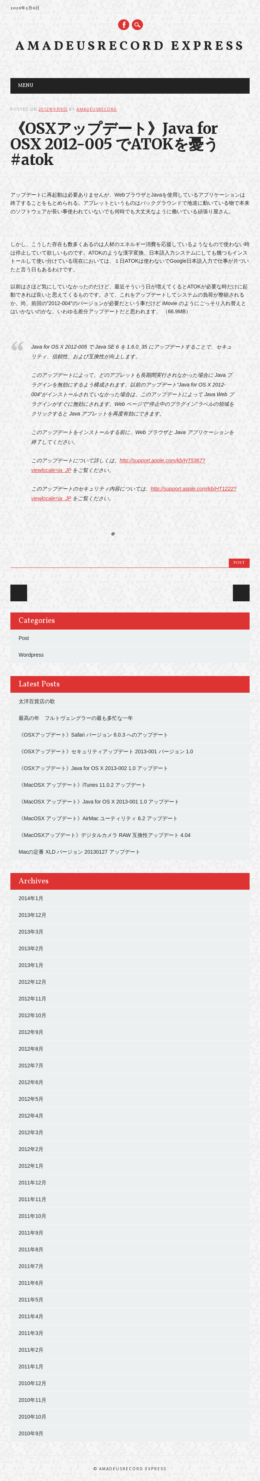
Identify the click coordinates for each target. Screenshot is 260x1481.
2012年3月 (31, 1132)
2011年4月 (31, 1316)
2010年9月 (31, 1433)
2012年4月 (31, 1116)
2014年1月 (31, 898)
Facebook (123, 24)
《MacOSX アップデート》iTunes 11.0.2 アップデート (82, 785)
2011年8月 (31, 1249)
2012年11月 (32, 999)
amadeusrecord (97, 109)
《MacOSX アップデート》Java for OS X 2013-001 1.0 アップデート (99, 802)
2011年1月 (31, 1367)
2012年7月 (31, 1065)
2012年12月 (32, 982)
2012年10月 (32, 1015)
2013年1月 (31, 965)
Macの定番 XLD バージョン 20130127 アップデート (79, 852)
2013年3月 (31, 932)
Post (239, 563)
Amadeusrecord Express (130, 46)
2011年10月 (32, 1216)
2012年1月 (31, 1166)
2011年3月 (31, 1333)
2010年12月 (32, 1383)
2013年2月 (31, 948)
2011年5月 (31, 1300)
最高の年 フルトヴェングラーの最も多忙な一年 (76, 718)
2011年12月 (32, 1183)
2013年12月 (32, 915)
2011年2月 (31, 1350)
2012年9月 (31, 1032)
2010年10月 (32, 1417)
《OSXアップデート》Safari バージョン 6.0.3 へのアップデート (93, 735)
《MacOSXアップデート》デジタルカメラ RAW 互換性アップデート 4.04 (105, 835)
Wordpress (31, 655)
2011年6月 (31, 1283)
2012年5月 (31, 1099)
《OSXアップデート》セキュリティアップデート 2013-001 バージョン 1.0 (106, 751)
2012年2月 (31, 1149)
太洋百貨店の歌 (37, 701)
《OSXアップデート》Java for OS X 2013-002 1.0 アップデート (93, 768)
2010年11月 (32, 1400)
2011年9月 (31, 1233)
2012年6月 (31, 1082)
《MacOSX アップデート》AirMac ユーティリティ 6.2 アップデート (98, 818)
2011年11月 (32, 1199)
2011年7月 (31, 1266)
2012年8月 (31, 1049)
